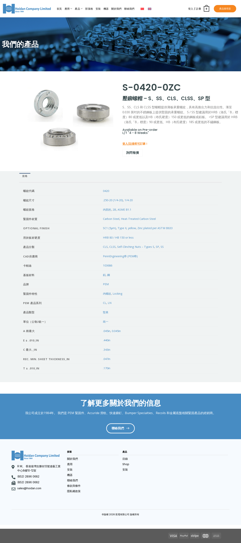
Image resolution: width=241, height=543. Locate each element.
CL (104, 303)
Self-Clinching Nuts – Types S (135, 247)
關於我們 (116, 8)
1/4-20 (129, 200)
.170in (106, 368)
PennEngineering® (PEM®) (120, 256)
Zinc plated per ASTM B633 (155, 228)
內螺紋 (107, 293)
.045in (106, 331)
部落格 (89, 8)
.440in (106, 340)
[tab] (24, 176)
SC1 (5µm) (109, 228)
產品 (79, 8)
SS (162, 247)
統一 (105, 321)
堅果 (105, 312)
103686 (107, 265)
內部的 (107, 209)
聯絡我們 (129, 8)
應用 (68, 8)
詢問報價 (132, 152)
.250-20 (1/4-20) (113, 200)
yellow (132, 228)
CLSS (112, 247)
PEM (106, 284)
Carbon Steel (111, 219)
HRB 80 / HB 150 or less (118, 237)
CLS (105, 247)
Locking (117, 293)
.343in (106, 349)
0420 (106, 191)
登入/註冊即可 (131, 144)
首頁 (59, 8)
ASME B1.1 (124, 209)
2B (114, 209)
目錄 (125, 459)
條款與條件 (74, 486)
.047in (106, 359)
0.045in (116, 331)
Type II (122, 228)
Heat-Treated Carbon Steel (138, 219)
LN (109, 303)
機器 (106, 8)
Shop (125, 464)
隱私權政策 (74, 491)
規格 (24, 176)
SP (157, 247)
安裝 (98, 8)
